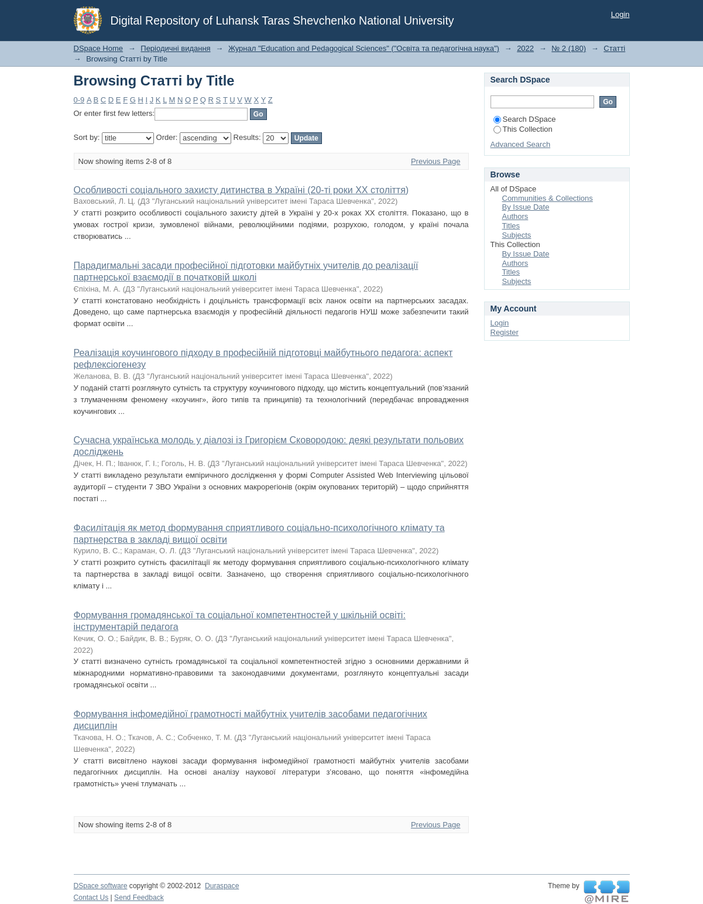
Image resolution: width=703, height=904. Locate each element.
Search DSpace (524, 119)
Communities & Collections (547, 198)
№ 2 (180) (568, 48)
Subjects (516, 235)
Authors (515, 216)
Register (505, 332)
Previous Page (436, 161)
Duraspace (222, 886)
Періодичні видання (175, 48)
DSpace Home (99, 48)
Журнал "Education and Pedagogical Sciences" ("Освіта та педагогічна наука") (363, 48)
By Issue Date (526, 207)
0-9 (79, 99)
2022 (525, 48)
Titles (511, 225)
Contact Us (91, 897)
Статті (614, 48)
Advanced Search (521, 144)
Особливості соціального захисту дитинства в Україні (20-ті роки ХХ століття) (241, 190)
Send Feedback (139, 897)
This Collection (523, 129)
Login (620, 14)
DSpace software (101, 886)
